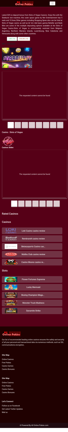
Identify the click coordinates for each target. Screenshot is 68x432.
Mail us (5, 412)
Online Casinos (8, 359)
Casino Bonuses (8, 369)
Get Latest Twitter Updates (12, 409)
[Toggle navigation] (52, 3)
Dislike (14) (23, 38)
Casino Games (7, 366)
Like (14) (12, 38)
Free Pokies (6, 363)
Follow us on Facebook (11, 406)
